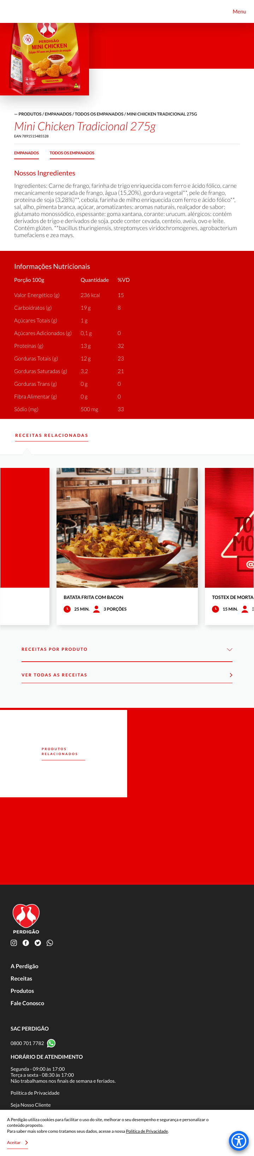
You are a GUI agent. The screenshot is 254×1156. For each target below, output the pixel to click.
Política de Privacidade (35, 1093)
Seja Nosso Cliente (31, 1105)
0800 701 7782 (27, 1043)
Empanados (58, 114)
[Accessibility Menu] (239, 1141)
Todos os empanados (99, 114)
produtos (29, 114)
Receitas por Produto (127, 649)
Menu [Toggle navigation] (239, 11)
